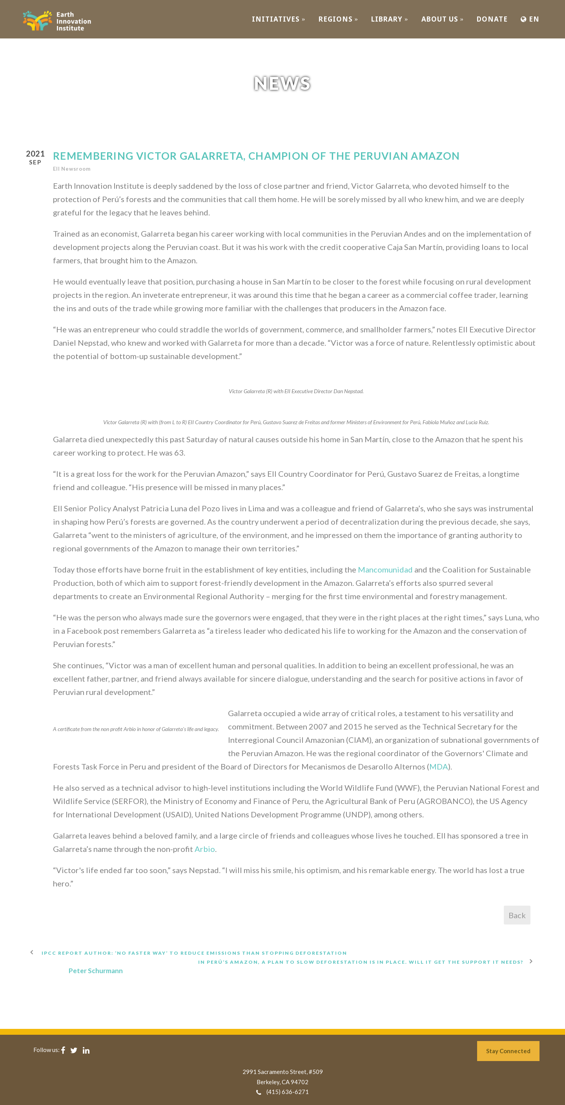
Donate (492, 19)
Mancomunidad (385, 569)
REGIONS (339, 19)
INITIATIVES (279, 19)
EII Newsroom (72, 169)
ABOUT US (442, 19)
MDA (438, 766)
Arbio (205, 848)
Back (517, 915)
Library (389, 19)
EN (530, 19)
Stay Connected (508, 1050)
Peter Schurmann (96, 970)
